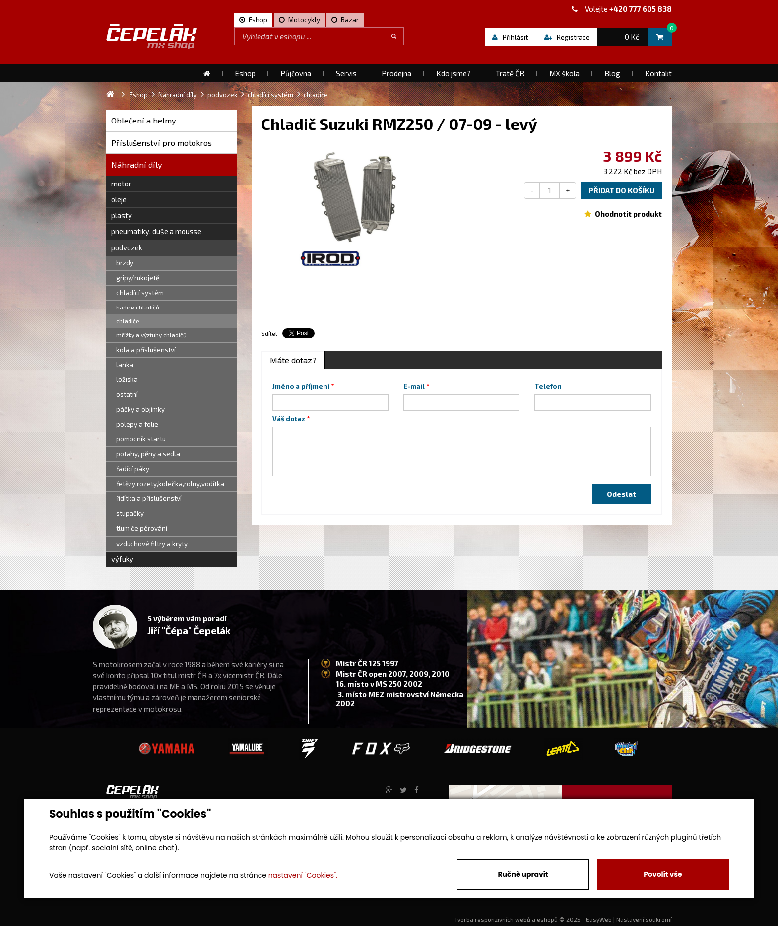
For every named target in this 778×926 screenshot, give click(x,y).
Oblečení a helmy (143, 120)
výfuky (122, 559)
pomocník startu (141, 439)
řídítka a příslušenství (149, 498)
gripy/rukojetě (137, 278)
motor (121, 183)
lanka (124, 365)
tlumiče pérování (141, 528)
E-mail (414, 386)
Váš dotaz (288, 419)
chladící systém (140, 293)
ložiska (127, 379)
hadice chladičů (137, 307)
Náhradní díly (136, 164)
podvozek (126, 247)
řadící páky (132, 469)
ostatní (127, 394)
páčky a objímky (140, 409)
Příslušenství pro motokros (161, 142)
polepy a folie (137, 424)
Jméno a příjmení (300, 386)
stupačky (130, 513)
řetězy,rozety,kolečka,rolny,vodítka (170, 484)
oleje (119, 199)
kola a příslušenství (146, 350)
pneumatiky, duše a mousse (156, 231)
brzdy (124, 263)
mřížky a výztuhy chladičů (151, 334)
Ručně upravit (523, 874)
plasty (121, 215)
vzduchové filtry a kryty (152, 544)
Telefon (548, 386)
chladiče (127, 320)
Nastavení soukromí (644, 919)
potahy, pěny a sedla (148, 454)
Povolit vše (663, 874)
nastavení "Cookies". (302, 875)
